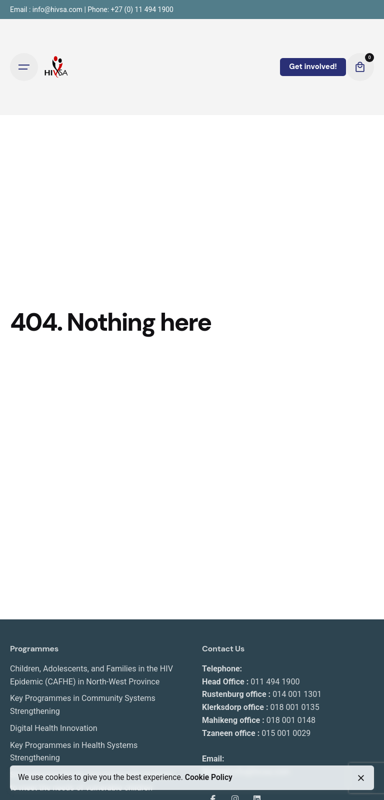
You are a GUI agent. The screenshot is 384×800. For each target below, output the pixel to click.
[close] (361, 778)
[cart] (360, 67)
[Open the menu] (24, 67)
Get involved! (313, 67)
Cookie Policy (208, 777)
